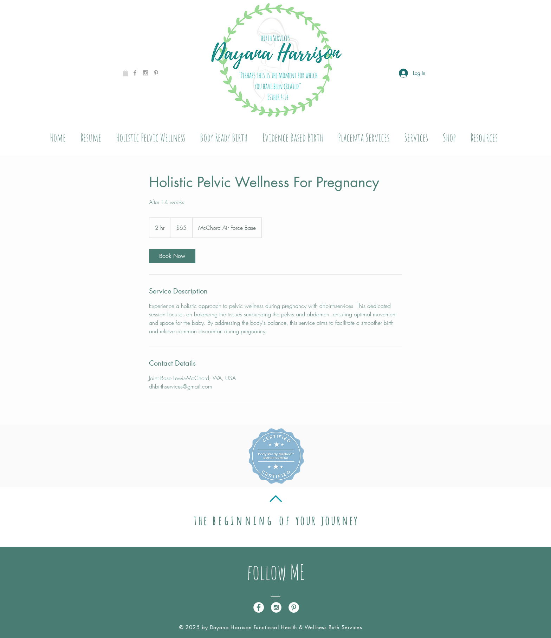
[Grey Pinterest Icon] (156, 72)
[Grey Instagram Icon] (145, 72)
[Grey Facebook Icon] (134, 72)
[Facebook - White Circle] (258, 607)
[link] (172, 256)
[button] (125, 73)
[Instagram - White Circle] (276, 607)
